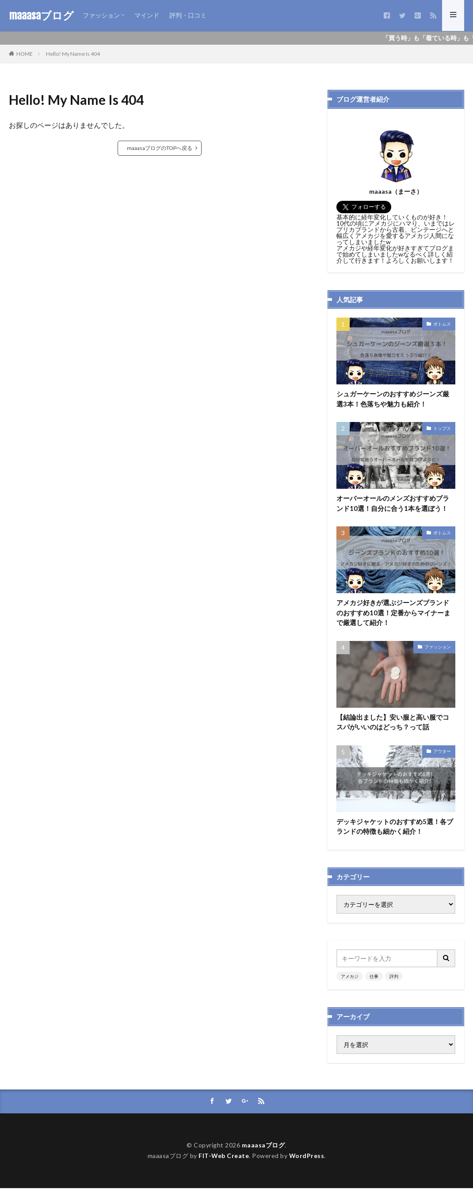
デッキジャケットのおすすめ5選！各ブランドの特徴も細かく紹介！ (394, 827)
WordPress (307, 1157)
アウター (442, 751)
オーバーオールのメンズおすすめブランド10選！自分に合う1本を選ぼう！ (392, 504)
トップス (442, 428)
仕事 (374, 977)
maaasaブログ (41, 15)
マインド (146, 15)
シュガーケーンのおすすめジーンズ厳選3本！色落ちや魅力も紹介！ (392, 399)
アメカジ (350, 977)
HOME (24, 53)
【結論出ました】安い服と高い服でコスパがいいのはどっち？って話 (392, 722)
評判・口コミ (187, 15)
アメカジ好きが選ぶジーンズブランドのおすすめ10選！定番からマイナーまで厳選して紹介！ (393, 613)
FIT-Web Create (223, 1157)
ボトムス (442, 323)
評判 (393, 977)
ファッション (101, 15)
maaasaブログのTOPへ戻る (159, 148)
